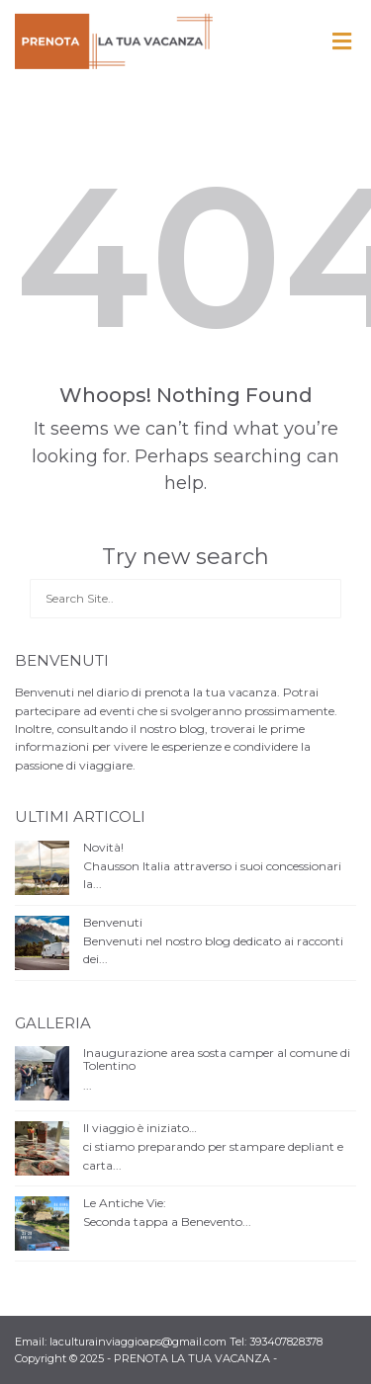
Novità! (103, 847)
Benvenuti (112, 922)
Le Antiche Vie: (124, 1202)
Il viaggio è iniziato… (140, 1127)
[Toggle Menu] (341, 42)
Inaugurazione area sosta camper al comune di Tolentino (216, 1059)
